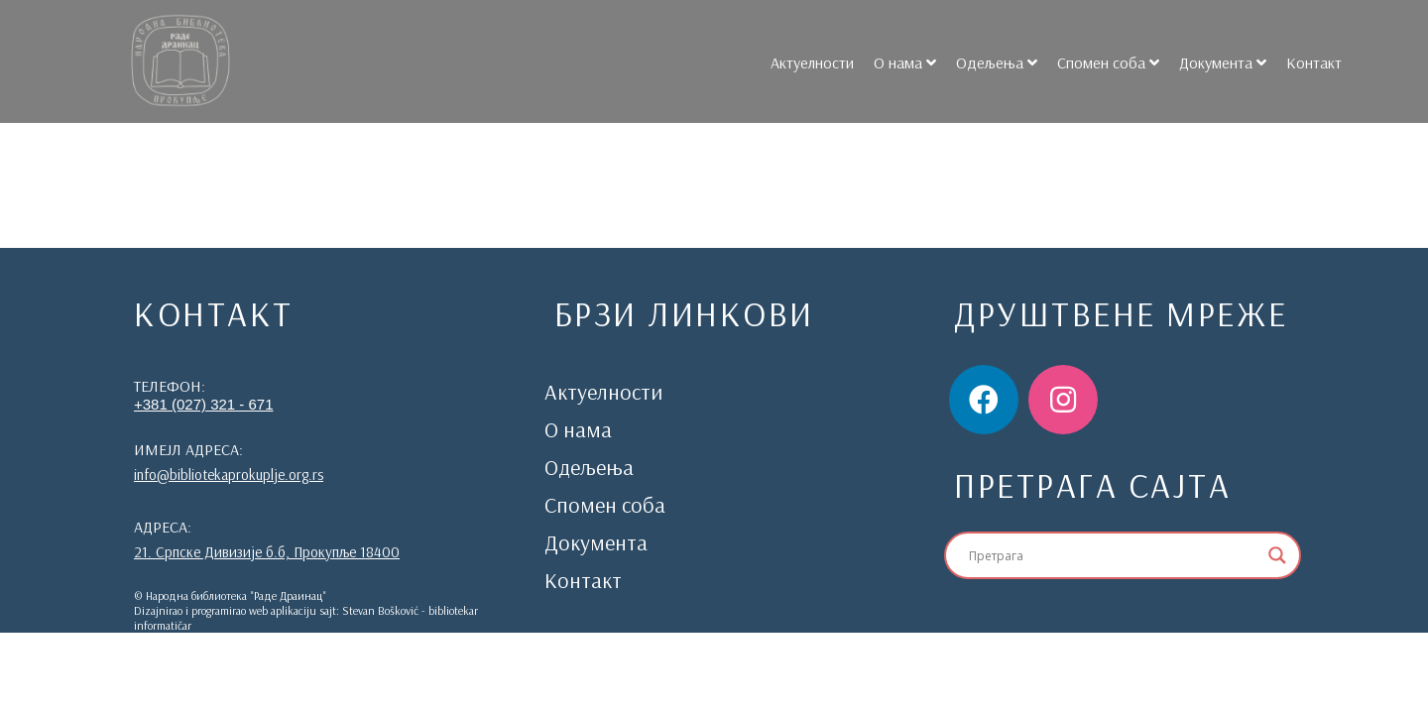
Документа (1208, 62)
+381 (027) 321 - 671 (204, 404)
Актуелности (804, 62)
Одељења (981, 62)
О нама (890, 62)
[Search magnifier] (1277, 555)
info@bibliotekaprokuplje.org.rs (228, 474)
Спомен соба (1093, 62)
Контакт (1306, 62)
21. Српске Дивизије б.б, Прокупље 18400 (267, 551)
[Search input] (1113, 555)
